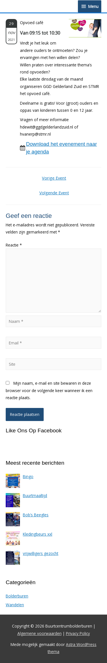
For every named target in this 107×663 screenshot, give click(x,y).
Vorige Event (54, 178)
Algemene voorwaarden (39, 633)
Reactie (14, 245)
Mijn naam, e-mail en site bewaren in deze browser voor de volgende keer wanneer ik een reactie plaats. (49, 390)
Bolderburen (17, 596)
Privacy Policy (78, 633)
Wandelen (15, 604)
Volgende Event (54, 192)
